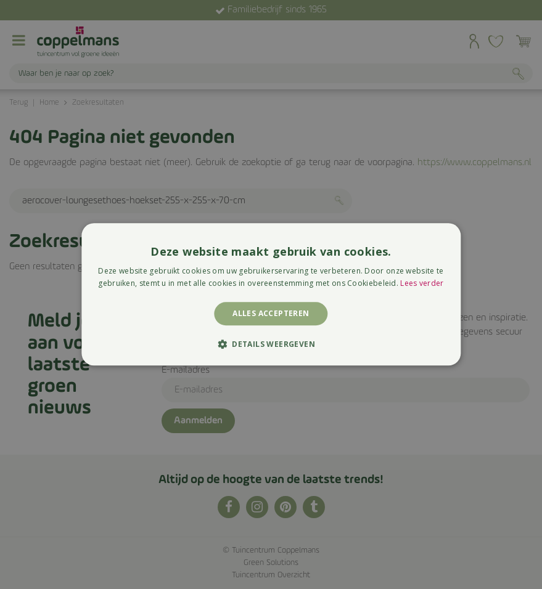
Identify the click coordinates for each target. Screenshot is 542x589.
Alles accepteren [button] (270, 313)
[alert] (271, 294)
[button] (271, 344)
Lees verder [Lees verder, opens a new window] (421, 283)
